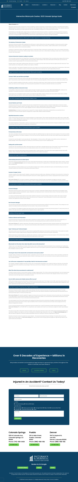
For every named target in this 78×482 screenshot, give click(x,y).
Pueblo (32, 404)
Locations (45, 5)
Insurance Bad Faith (56, 408)
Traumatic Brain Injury (26, 409)
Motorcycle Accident (29, 408)
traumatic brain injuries (19, 162)
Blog (60, 4)
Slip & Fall (47, 408)
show (17, 24)
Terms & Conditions (54, 479)
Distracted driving (12, 110)
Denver (27, 404)
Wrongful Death (39, 408)
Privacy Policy (46, 479)
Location (16, 402)
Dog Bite (17, 409)
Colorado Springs (19, 404)
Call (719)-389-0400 (66, 1)
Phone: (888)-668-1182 (37, 442)
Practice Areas (36, 5)
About (27, 5)
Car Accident (18, 408)
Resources (53, 5)
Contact (65, 4)
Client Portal (73, 4)
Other (35, 409)
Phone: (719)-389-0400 (17, 442)
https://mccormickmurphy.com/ (61, 312)
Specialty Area (17, 406)
